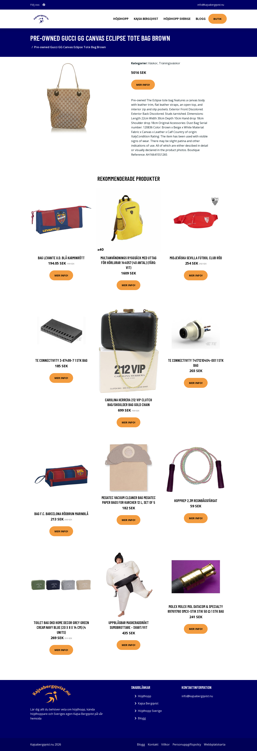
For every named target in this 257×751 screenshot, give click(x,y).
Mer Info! (143, 84)
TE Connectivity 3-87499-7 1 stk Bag (61, 360)
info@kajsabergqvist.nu (210, 4)
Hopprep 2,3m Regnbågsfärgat (195, 500)
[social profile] (44, 4)
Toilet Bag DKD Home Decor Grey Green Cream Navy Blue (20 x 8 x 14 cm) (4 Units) (61, 627)
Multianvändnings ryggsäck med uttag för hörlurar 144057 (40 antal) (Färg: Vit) (128, 263)
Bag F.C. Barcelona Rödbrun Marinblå (61, 513)
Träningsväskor (169, 63)
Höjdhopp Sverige (177, 19)
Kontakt (153, 744)
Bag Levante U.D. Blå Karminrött (61, 258)
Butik (217, 19)
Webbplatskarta (214, 744)
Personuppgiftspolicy (187, 744)
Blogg (201, 19)
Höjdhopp (120, 19)
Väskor (153, 63)
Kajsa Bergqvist (146, 19)
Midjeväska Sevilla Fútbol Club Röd (196, 258)
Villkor (165, 744)
